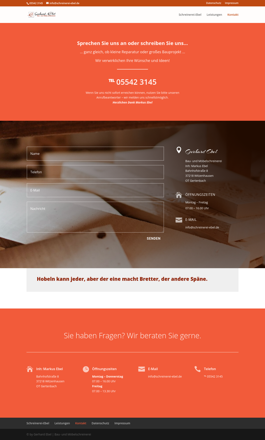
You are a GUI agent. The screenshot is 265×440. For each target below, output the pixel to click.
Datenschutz (213, 3)
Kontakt (232, 15)
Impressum (231, 3)
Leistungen (214, 15)
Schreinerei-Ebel (190, 15)
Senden (154, 238)
